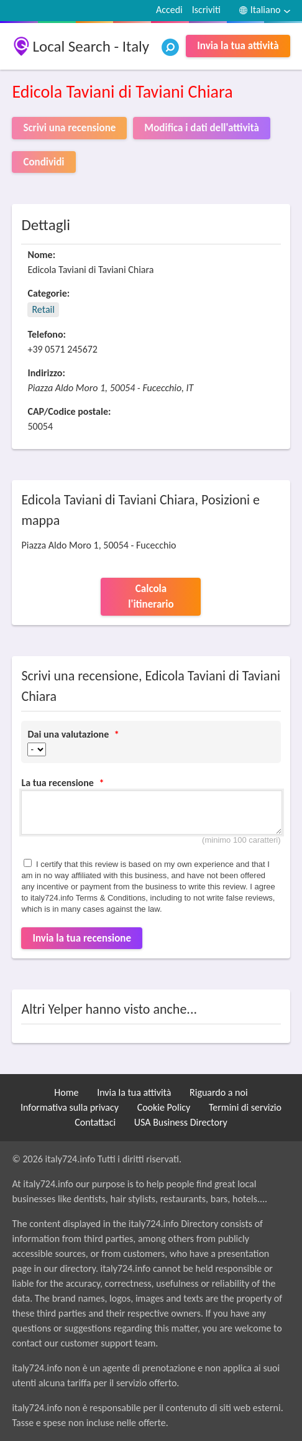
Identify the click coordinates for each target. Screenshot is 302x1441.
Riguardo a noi (219, 1092)
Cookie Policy (164, 1107)
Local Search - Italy (90, 46)
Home (66, 1092)
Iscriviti (206, 10)
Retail (43, 309)
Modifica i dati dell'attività (201, 127)
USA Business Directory (180, 1122)
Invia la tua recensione (81, 938)
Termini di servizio (245, 1107)
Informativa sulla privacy (70, 1107)
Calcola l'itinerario (150, 596)
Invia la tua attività (237, 45)
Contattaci (95, 1122)
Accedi (169, 10)
